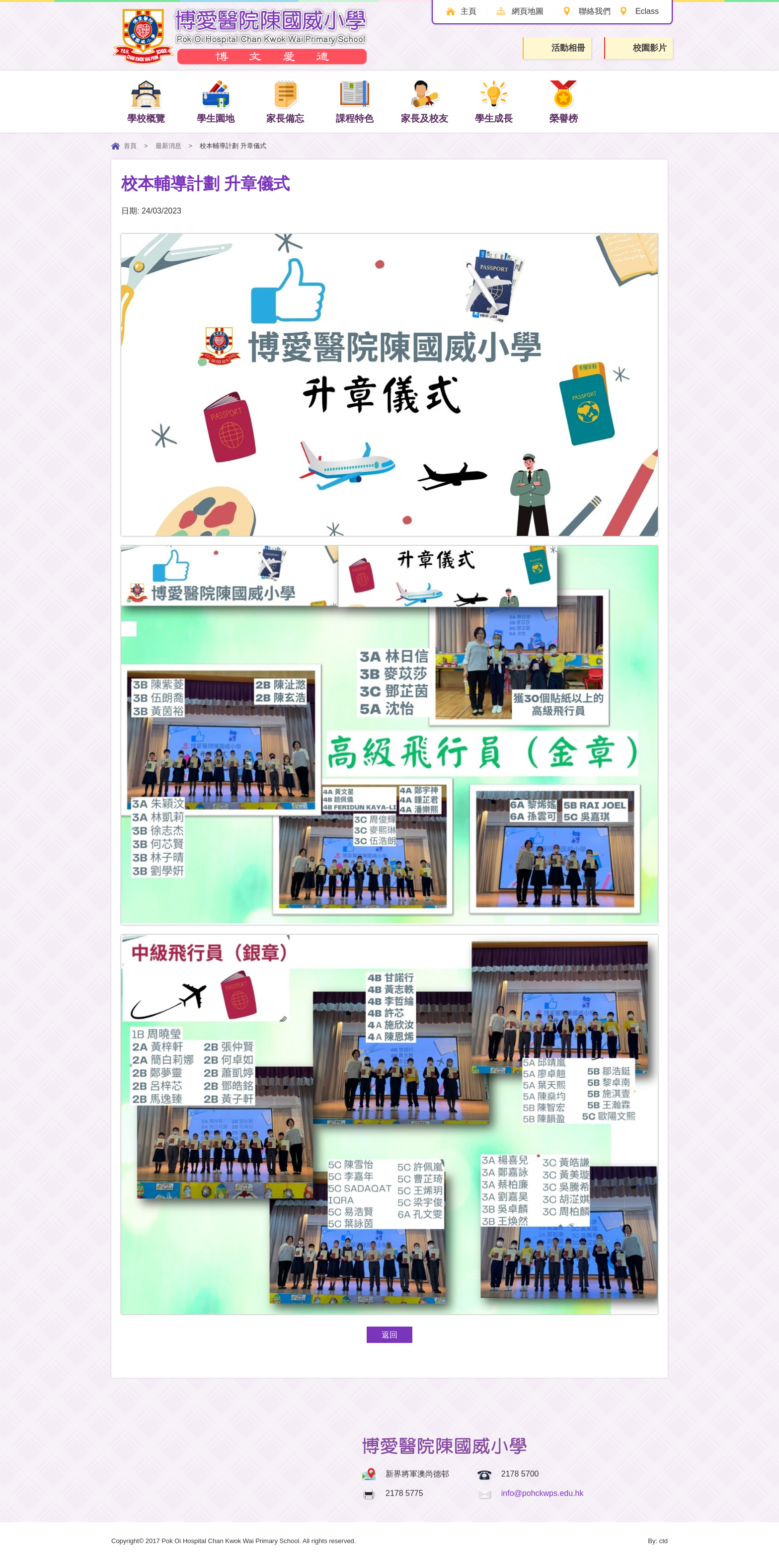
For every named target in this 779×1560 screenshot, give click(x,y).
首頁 (130, 145)
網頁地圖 (528, 11)
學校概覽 (146, 101)
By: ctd (658, 1541)
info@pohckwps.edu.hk (542, 1493)
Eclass (647, 11)
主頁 (468, 11)
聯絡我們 (595, 11)
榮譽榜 (563, 101)
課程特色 (355, 101)
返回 (389, 1335)
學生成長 (494, 101)
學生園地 (215, 101)
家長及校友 (424, 101)
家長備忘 (285, 101)
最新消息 (168, 145)
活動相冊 (558, 48)
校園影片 (639, 48)
